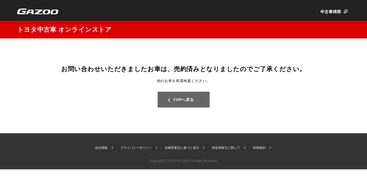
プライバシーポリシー (136, 148)
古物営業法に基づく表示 (182, 148)
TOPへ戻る (183, 99)
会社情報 (101, 148)
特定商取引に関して (226, 148)
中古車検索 (330, 11)
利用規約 (259, 148)
